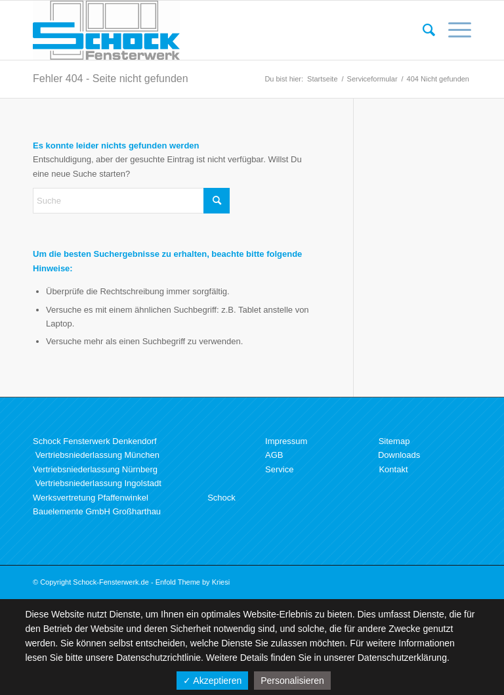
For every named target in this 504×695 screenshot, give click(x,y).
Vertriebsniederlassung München (97, 455)
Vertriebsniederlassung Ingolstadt (98, 483)
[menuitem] (422, 30)
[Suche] (422, 30)
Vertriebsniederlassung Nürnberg (95, 469)
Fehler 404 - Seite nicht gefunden (110, 78)
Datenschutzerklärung (402, 657)
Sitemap (394, 441)
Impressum (286, 441)
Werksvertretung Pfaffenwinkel (90, 498)
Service (279, 469)
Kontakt (393, 469)
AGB (274, 455)
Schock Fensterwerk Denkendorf (95, 441)
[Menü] (453, 30)
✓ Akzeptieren (212, 680)
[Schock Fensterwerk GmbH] (106, 30)
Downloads (399, 455)
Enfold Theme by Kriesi (193, 582)
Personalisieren (292, 680)
